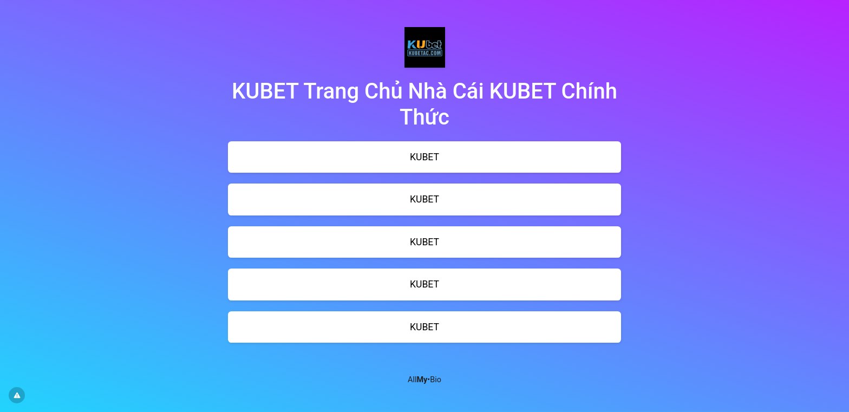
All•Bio (424, 379)
